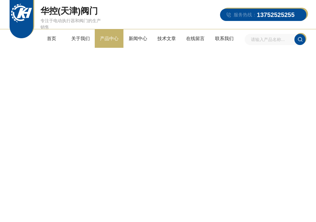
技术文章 (166, 38)
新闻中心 (138, 38)
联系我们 (224, 38)
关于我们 (80, 38)
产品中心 (109, 38)
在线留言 (195, 38)
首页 (51, 38)
